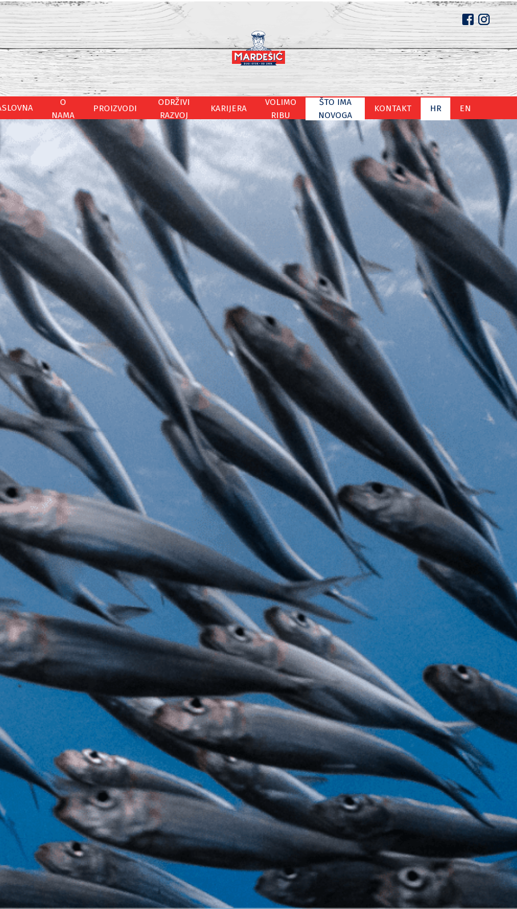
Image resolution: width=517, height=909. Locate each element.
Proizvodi (124, 108)
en (482, 108)
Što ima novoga (358, 108)
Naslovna (29, 108)
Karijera (240, 108)
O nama (76, 108)
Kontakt (418, 108)
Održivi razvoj (184, 108)
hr (455, 108)
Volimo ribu (292, 108)
